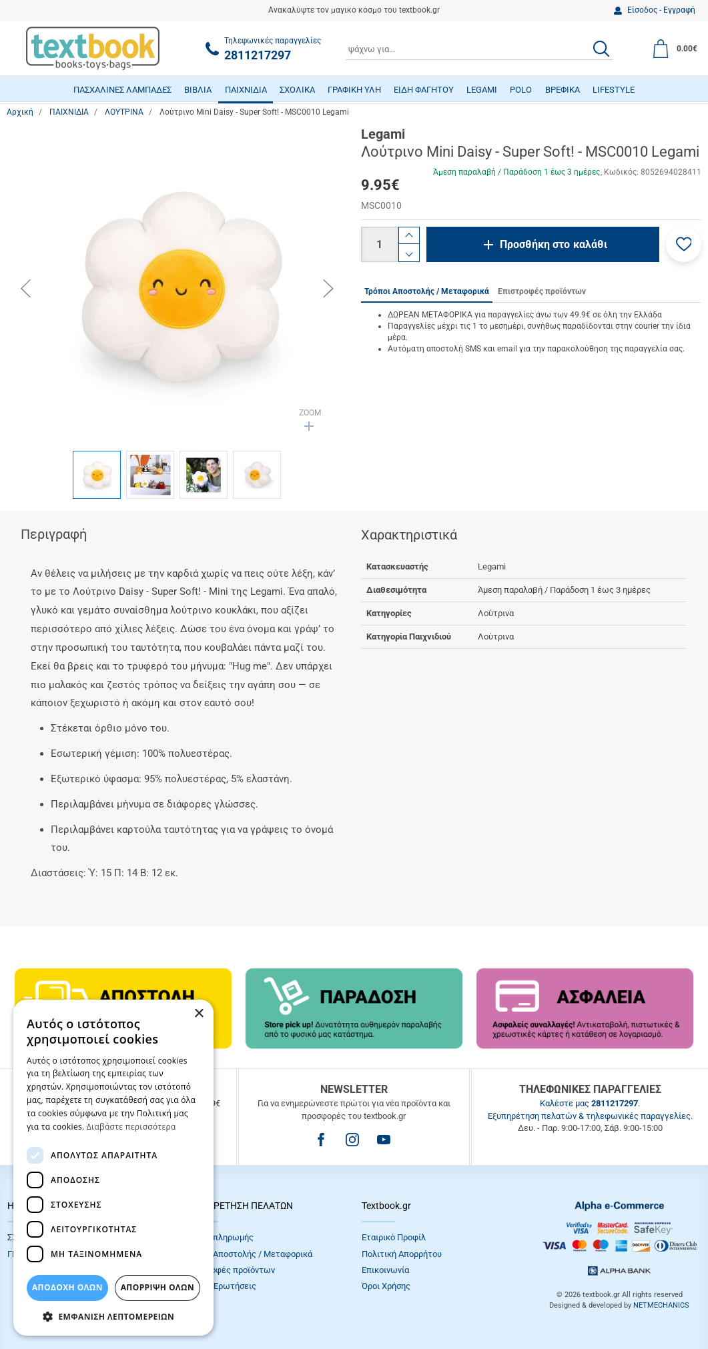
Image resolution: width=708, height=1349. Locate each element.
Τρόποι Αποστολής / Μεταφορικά (248, 1254)
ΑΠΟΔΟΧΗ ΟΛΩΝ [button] (67, 1287)
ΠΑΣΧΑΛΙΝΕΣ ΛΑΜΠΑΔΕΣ (122, 90)
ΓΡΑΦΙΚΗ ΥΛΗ (354, 90)
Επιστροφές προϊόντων (229, 1270)
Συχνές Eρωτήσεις (220, 1286)
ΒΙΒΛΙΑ (198, 90)
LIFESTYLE (614, 90)
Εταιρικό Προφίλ (394, 1237)
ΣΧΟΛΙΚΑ (297, 90)
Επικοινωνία (385, 1270)
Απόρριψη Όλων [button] (157, 1287)
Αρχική (20, 112)
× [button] (199, 1014)
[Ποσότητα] (379, 244)
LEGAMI (481, 90)
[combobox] (479, 48)
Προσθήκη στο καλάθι (553, 244)
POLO (521, 90)
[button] (683, 244)
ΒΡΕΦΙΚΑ (562, 90)
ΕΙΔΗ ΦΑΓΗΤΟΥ (424, 90)
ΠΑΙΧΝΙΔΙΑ (246, 90)
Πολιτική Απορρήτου (402, 1254)
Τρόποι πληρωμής (219, 1237)
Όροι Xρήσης (386, 1286)
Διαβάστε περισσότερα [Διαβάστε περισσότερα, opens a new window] (131, 1126)
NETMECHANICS (661, 1305)
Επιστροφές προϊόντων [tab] (542, 291)
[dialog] (113, 1168)
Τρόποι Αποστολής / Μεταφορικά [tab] (426, 291)
